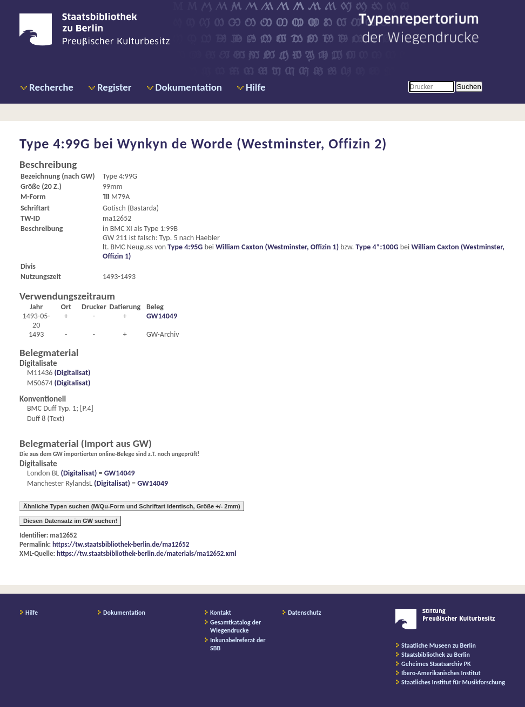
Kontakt (220, 612)
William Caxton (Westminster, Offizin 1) (277, 246)
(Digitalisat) (71, 372)
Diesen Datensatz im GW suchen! (70, 521)
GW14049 (161, 316)
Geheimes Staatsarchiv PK (436, 664)
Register (114, 87)
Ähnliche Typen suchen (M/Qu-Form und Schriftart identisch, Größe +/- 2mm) (131, 506)
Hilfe (256, 87)
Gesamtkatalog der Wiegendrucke (235, 626)
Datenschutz (304, 612)
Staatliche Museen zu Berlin (438, 645)
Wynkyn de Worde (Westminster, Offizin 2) (252, 143)
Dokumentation (189, 87)
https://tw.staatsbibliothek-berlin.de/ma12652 (120, 544)
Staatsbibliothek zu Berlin (435, 654)
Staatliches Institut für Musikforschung (453, 682)
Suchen (469, 87)
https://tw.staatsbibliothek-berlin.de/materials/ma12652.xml (147, 553)
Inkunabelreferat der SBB (238, 644)
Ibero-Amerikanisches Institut (441, 673)
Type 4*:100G (377, 246)
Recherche (51, 87)
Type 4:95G (185, 246)
